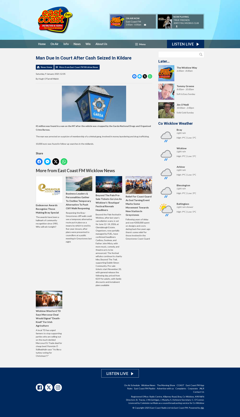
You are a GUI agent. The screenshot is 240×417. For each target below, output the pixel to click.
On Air (54, 44)
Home (42, 44)
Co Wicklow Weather (175, 123)
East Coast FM (133, 21)
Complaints (180, 388)
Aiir (202, 407)
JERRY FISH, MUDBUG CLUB (186, 23)
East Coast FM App (195, 385)
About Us (101, 44)
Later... (164, 61)
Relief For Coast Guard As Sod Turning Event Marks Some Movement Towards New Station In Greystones (139, 196)
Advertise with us (165, 388)
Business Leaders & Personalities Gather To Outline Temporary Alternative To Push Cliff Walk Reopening (79, 193)
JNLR (201, 388)
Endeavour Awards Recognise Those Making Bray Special (49, 195)
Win (88, 44)
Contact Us (198, 392)
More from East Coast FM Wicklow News (78, 67)
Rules (130, 388)
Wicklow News (148, 385)
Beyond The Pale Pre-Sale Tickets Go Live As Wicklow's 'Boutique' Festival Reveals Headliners (109, 193)
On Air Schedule (132, 385)
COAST (180, 385)
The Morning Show (166, 385)
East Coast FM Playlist (144, 388)
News (77, 44)
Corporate (193, 388)
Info (66, 44)
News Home (46, 67)
